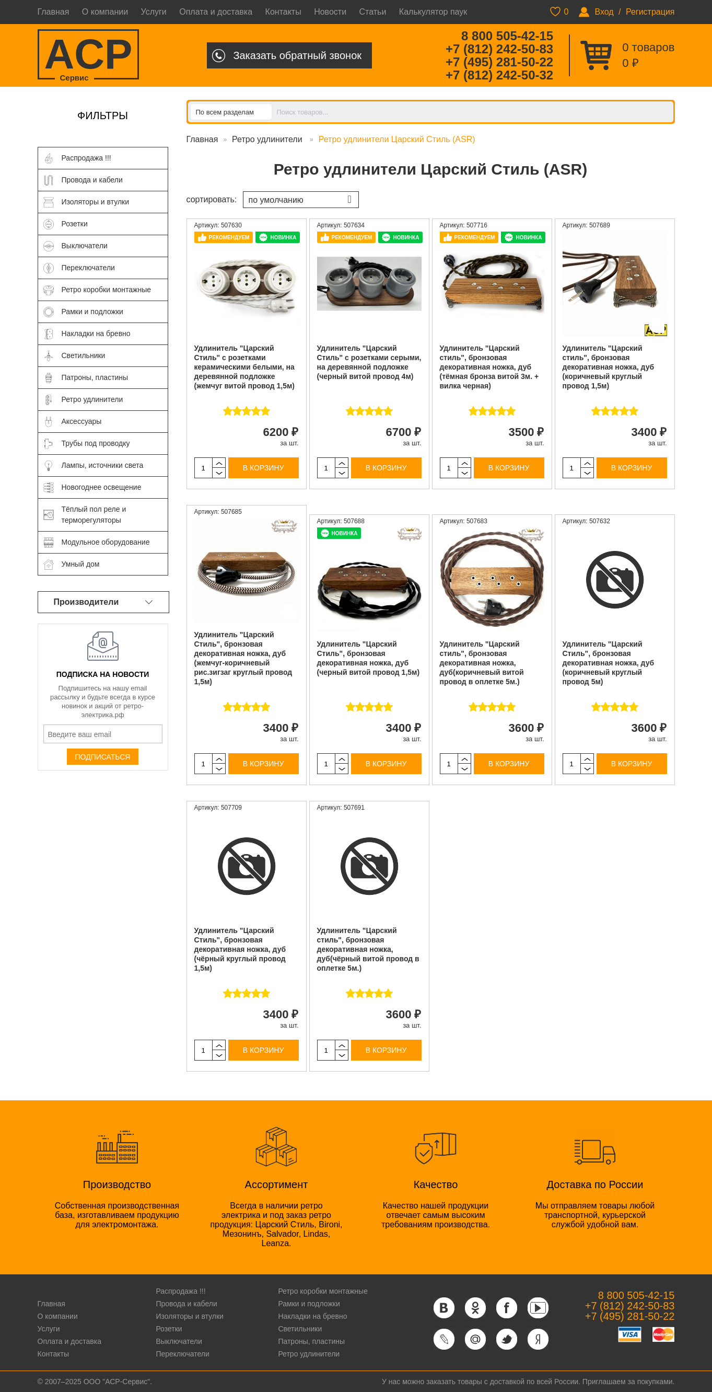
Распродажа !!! (180, 1291)
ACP (88, 55)
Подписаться (103, 757)
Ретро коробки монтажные (323, 1291)
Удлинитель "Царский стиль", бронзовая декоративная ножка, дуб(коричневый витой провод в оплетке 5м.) (482, 663)
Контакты (283, 11)
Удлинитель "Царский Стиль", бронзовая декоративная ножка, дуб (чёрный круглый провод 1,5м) (240, 949)
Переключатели (182, 1354)
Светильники (300, 1329)
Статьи (373, 11)
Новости (330, 11)
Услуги (154, 11)
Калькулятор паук (433, 11)
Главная (53, 11)
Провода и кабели (186, 1303)
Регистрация (650, 11)
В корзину (263, 468)
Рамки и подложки (309, 1303)
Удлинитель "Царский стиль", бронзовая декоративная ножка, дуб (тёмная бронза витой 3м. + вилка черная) (489, 367)
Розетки (169, 1329)
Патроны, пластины (311, 1341)
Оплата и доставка (215, 11)
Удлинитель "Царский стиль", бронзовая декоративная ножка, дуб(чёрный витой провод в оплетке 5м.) (368, 949)
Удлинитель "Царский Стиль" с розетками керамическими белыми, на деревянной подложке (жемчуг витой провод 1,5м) (244, 367)
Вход (603, 11)
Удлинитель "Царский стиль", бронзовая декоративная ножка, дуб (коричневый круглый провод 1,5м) (609, 367)
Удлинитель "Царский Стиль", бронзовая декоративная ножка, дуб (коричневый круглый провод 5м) (609, 663)
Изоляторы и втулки (190, 1316)
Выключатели (179, 1341)
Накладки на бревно (312, 1316)
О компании (105, 11)
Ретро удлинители (268, 139)
